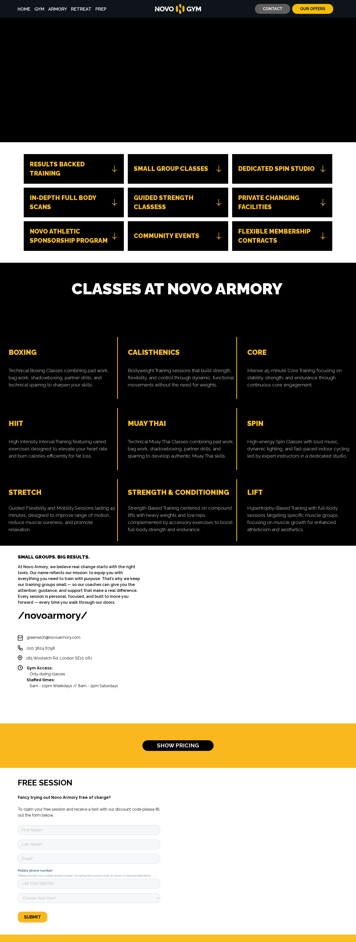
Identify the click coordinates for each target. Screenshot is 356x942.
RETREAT (81, 9)
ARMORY (57, 9)
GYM (39, 9)
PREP (101, 9)
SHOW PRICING (178, 745)
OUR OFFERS (312, 8)
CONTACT (272, 8)
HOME (24, 9)
